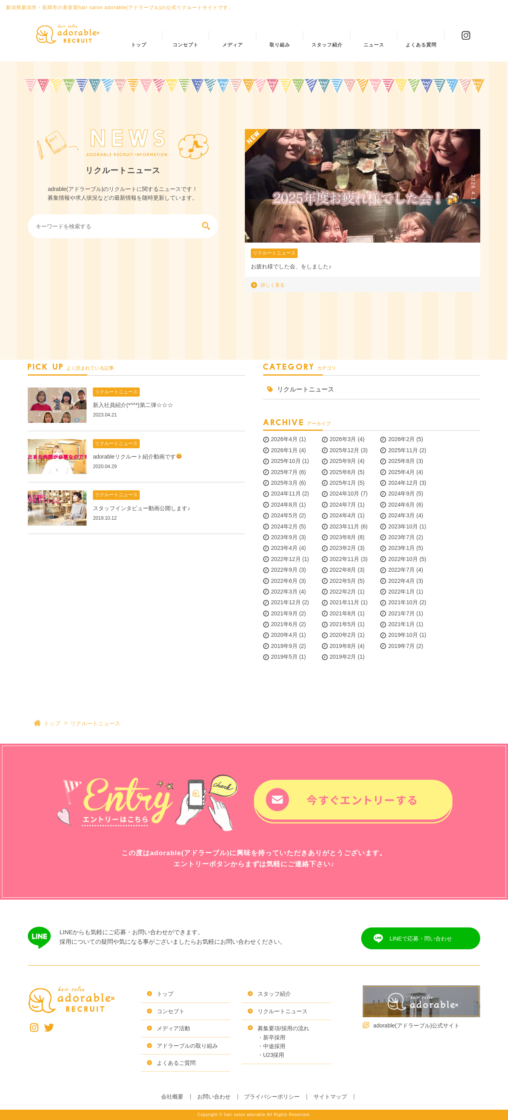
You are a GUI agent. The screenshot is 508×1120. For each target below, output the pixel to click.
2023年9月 (284, 537)
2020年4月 (284, 635)
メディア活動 (173, 1028)
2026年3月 (343, 439)
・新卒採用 (271, 1037)
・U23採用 (271, 1055)
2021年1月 (401, 624)
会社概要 (172, 1096)
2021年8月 (343, 613)
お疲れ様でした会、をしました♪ (291, 266)
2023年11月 (345, 526)
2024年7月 (343, 504)
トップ (52, 723)
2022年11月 (345, 559)
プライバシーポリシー (272, 1096)
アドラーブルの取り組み (187, 1046)
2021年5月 (343, 624)
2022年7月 (401, 570)
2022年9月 (284, 570)
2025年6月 (343, 472)
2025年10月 (286, 461)
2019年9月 (284, 646)
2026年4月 (284, 439)
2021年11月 (345, 602)
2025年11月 (403, 450)
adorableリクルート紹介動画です (137, 456)
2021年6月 (284, 624)
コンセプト (171, 1011)
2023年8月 (343, 537)
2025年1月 (343, 483)
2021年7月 (401, 613)
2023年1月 (401, 548)
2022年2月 (343, 591)
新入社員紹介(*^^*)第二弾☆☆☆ (133, 405)
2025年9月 (343, 461)
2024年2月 (284, 526)
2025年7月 (284, 472)
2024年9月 (401, 493)
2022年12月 (286, 559)
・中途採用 (271, 1046)
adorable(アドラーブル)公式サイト (416, 1025)
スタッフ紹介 (274, 994)
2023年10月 (403, 526)
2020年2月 (343, 635)
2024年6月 (401, 504)
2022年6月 (284, 581)
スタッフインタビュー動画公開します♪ (141, 508)
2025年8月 (401, 461)
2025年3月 (284, 483)
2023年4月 (284, 548)
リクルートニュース (274, 253)
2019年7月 (401, 646)
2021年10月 (403, 602)
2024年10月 (345, 493)
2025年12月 (345, 450)
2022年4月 (401, 581)
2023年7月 (401, 537)
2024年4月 (343, 515)
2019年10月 (403, 635)
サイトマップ (330, 1096)
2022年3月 (284, 591)
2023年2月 (343, 548)
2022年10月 (403, 559)
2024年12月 (403, 483)
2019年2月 (343, 656)
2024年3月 (401, 515)
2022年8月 (343, 570)
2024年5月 (284, 515)
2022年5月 (343, 581)
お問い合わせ (214, 1096)
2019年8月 (343, 646)
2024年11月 (286, 493)
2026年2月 (401, 439)
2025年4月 (401, 472)
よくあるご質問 (176, 1063)
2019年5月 (284, 656)
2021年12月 (286, 602)
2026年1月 (284, 450)
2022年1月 (401, 591)
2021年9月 (284, 613)
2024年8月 (284, 504)
